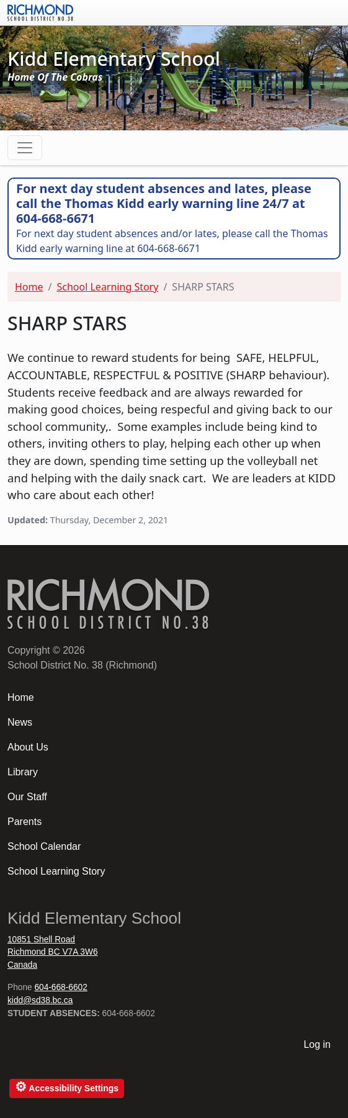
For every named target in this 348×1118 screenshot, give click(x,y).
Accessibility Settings (66, 1087)
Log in (317, 1044)
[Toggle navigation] (24, 147)
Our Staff (27, 796)
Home (29, 287)
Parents (24, 821)
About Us (27, 747)
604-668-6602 (60, 987)
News (19, 722)
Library (22, 772)
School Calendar (44, 846)
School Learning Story (107, 287)
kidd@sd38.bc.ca (40, 1000)
